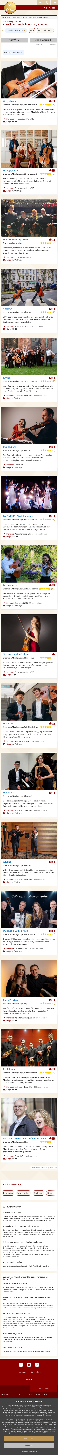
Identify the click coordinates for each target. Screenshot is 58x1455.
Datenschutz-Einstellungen (29, 1451)
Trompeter (8, 1193)
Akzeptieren (29, 1438)
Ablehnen (29, 1445)
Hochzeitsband (45, 30)
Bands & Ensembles (28, 17)
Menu (49, 7)
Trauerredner (23, 1193)
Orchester (38, 1193)
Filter (14, 40)
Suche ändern (43, 40)
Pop (32, 30)
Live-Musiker (16, 17)
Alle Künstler (6, 17)
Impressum (21, 1372)
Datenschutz (36, 1372)
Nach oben (44, 1388)
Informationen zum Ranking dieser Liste (44, 1167)
